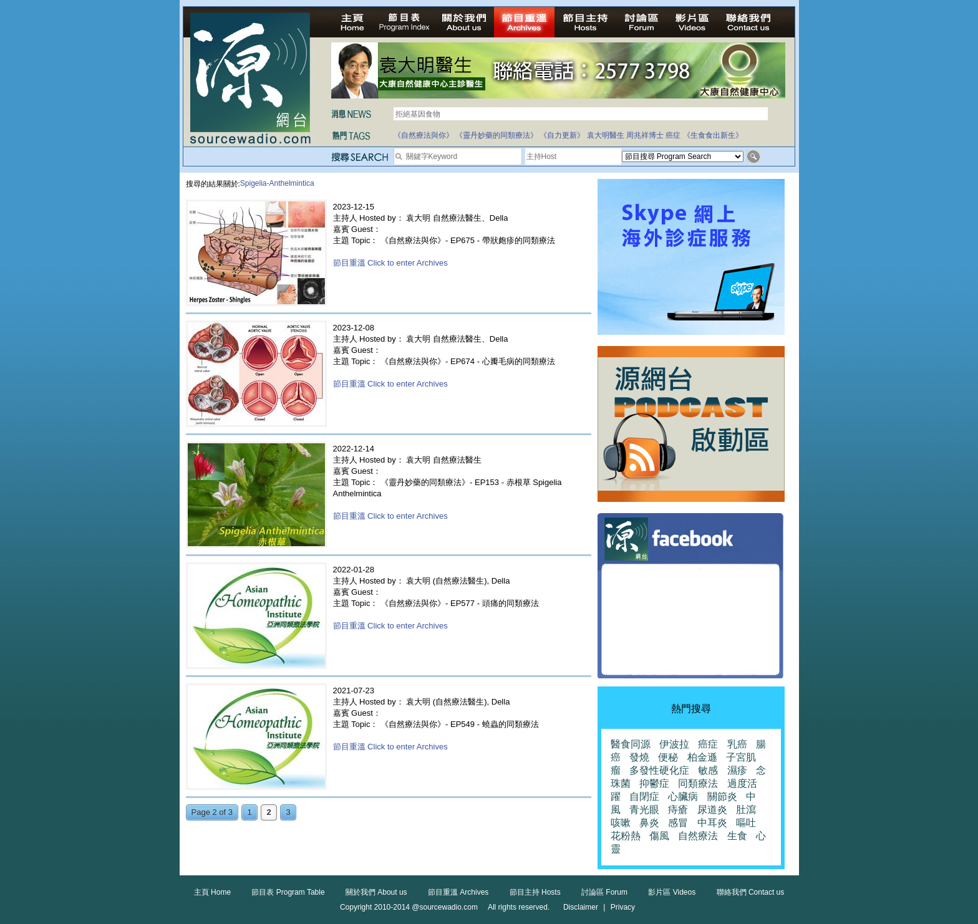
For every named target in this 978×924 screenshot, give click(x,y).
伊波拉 (674, 744)
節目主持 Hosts (535, 892)
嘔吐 (746, 822)
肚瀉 (746, 809)
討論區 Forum (604, 892)
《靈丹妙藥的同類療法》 (496, 135)
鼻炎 (649, 822)
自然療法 (698, 835)
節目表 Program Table (287, 892)
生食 (737, 835)
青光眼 (644, 809)
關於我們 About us (376, 892)
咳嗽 (621, 822)
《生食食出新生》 (713, 135)
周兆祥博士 (645, 135)
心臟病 (683, 796)
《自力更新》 (562, 135)
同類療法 (698, 783)
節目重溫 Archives (458, 892)
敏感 (708, 770)
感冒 (678, 822)
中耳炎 (712, 822)
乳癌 (737, 744)
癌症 (673, 135)
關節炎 (722, 796)
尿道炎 (712, 809)
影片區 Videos (671, 892)
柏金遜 (702, 757)
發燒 (639, 757)
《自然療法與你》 (423, 135)
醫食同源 (631, 744)
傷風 (659, 835)
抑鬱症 (654, 783)
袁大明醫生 (605, 135)
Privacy (623, 907)
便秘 (668, 757)
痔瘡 (678, 809)
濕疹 (737, 770)
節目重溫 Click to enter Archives (390, 262)
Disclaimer (580, 907)
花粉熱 (626, 835)
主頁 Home (212, 892)
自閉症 (644, 796)
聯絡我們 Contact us (751, 892)
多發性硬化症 (659, 770)
